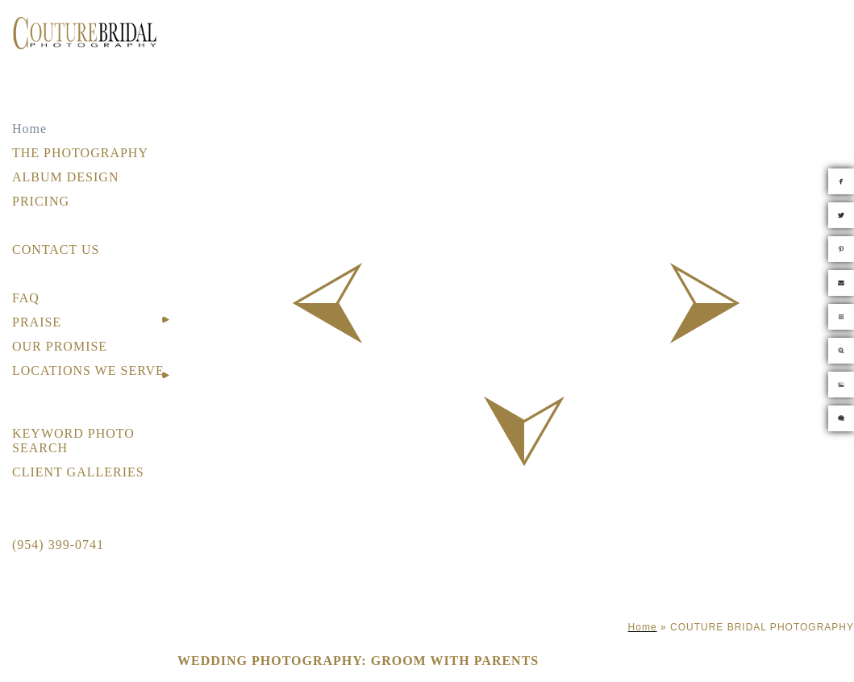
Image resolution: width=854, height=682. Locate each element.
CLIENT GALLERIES (78, 472)
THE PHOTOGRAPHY (80, 153)
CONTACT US (55, 249)
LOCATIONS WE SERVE (88, 370)
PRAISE (36, 322)
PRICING (40, 201)
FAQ (26, 298)
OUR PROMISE (59, 346)
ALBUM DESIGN (65, 177)
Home (29, 128)
